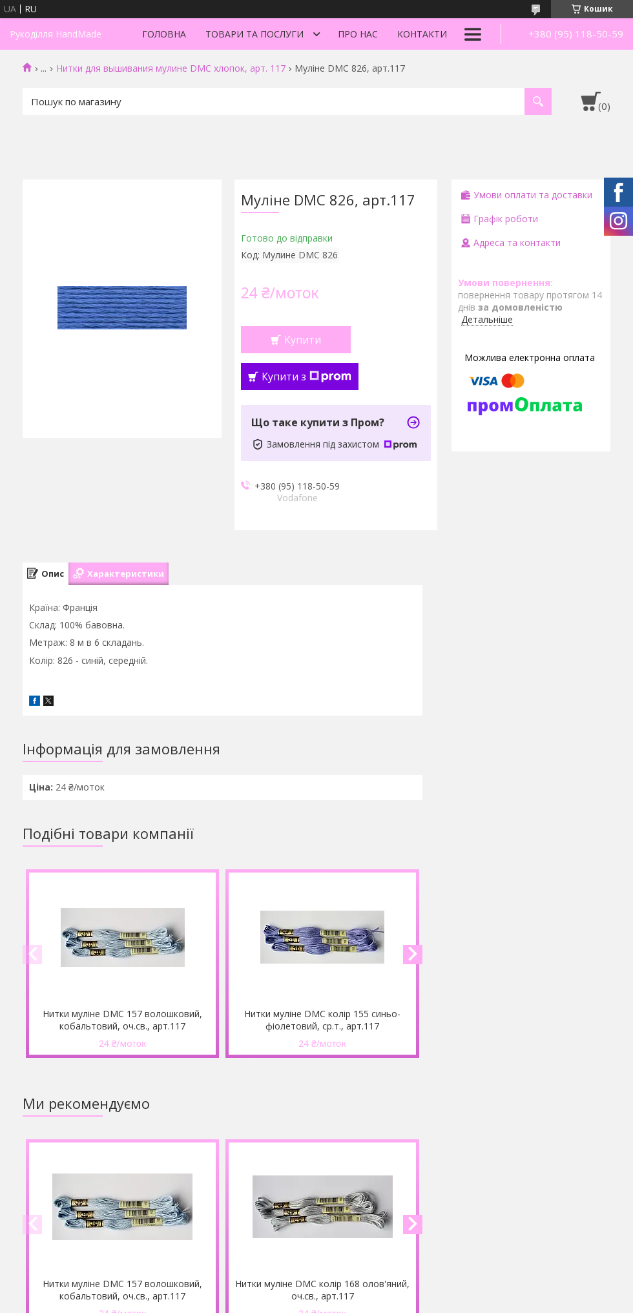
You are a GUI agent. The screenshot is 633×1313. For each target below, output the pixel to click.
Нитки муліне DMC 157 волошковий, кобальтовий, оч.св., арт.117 (122, 1020)
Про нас (358, 34)
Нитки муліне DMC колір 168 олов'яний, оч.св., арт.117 (322, 1289)
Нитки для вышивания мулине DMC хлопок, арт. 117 (170, 68)
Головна (164, 34)
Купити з (306, 376)
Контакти (422, 34)
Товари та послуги (254, 34)
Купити (302, 340)
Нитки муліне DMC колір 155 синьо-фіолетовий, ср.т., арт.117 (322, 1020)
